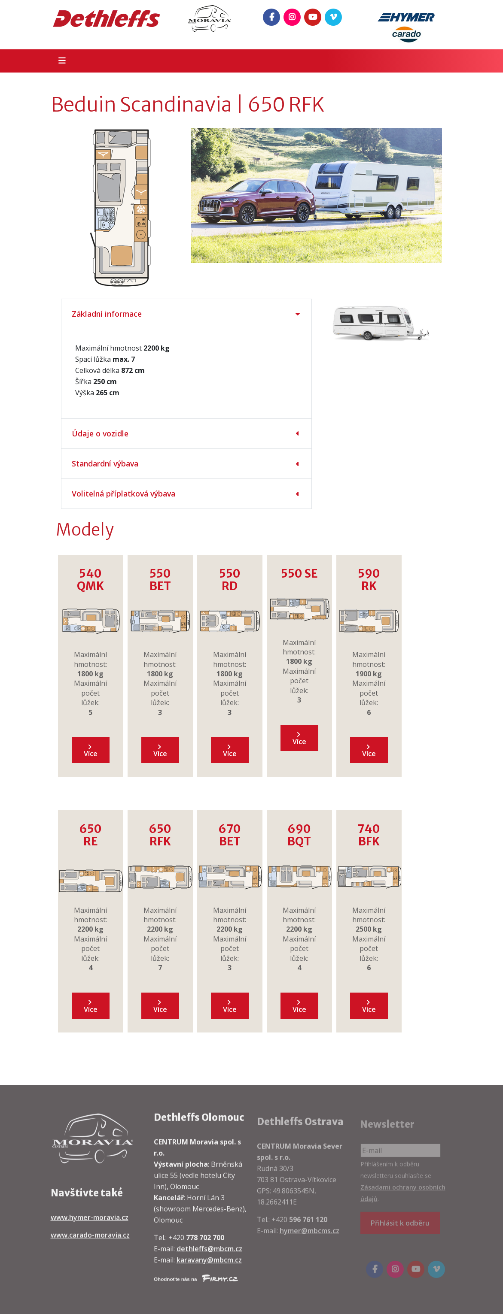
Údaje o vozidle (100, 433)
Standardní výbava (105, 463)
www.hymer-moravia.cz (89, 1224)
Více (91, 751)
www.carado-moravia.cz (90, 1241)
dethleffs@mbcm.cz (209, 1255)
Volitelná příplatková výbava (123, 493)
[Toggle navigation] (60, 61)
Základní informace (107, 314)
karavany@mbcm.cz (209, 1266)
